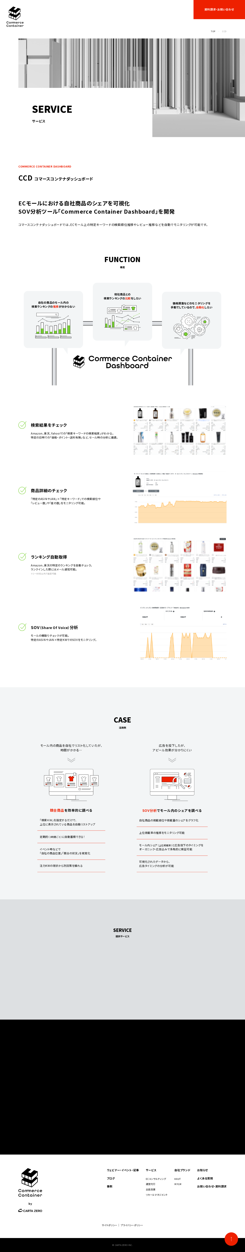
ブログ (145, 9)
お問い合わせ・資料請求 (212, 1186)
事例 (108, 9)
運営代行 (151, 1184)
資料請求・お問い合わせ (219, 9)
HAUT (177, 1179)
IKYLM (177, 1184)
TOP (213, 31)
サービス (90, 9)
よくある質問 (179, 9)
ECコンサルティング (156, 1179)
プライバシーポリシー (132, 1225)
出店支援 (151, 1189)
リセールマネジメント (157, 1194)
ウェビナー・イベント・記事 (63, 9)
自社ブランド (124, 9)
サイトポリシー (109, 1225)
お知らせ (160, 9)
